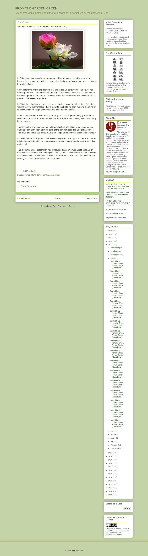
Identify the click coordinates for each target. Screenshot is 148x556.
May (112, 435)
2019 (110, 460)
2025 (110, 234)
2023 (110, 241)
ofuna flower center (39, 175)
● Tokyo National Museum (116, 209)
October (114, 251)
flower (27, 175)
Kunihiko (123, 122)
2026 (110, 231)
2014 (110, 477)
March (113, 441)
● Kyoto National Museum (116, 217)
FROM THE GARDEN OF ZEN (36, 8)
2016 (110, 470)
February (114, 445)
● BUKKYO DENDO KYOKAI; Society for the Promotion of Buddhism (117, 195)
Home (58, 198)
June (113, 431)
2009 (110, 495)
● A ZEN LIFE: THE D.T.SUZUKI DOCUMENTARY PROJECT (118, 203)
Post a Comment (28, 186)
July (112, 258)
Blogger (79, 551)
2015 (110, 474)
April (113, 438)
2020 (110, 456)
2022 (110, 245)
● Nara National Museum (116, 213)
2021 (110, 453)
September (115, 255)
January (114, 448)
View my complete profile (115, 172)
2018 (110, 463)
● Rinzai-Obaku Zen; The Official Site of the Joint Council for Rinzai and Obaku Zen (118, 186)
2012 (110, 484)
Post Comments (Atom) (63, 206)
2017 (110, 467)
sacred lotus (54, 175)
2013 (110, 481)
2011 (110, 488)
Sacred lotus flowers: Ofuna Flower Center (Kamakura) (116, 274)
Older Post (91, 198)
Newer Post (23, 198)
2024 (110, 238)
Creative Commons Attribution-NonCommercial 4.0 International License (118, 533)
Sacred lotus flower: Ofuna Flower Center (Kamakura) (116, 264)
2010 (110, 491)
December (115, 248)
